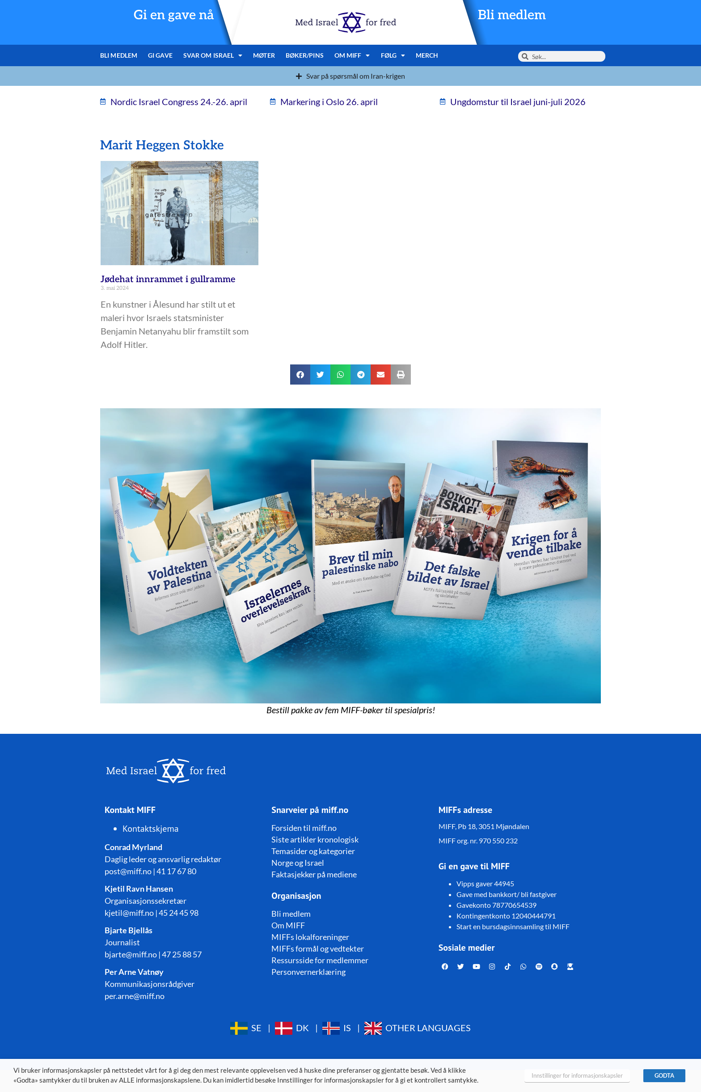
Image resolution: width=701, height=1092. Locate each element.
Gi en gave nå (174, 15)
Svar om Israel (213, 55)
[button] (300, 374)
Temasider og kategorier (313, 851)
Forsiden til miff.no (304, 828)
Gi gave (160, 55)
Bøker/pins (305, 55)
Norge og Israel (297, 863)
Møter (264, 55)
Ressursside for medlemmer (319, 960)
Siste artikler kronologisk (315, 839)
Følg (393, 55)
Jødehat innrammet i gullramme (168, 279)
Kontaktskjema (150, 828)
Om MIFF (352, 55)
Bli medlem (512, 15)
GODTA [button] (664, 1075)
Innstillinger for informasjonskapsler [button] (577, 1075)
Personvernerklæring (308, 972)
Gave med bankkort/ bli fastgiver (506, 894)
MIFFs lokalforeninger (310, 937)
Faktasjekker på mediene (314, 874)
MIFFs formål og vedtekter (317, 948)
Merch (427, 55)
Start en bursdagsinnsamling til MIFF (513, 926)
